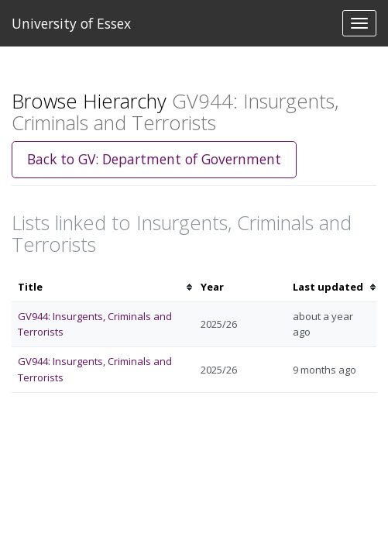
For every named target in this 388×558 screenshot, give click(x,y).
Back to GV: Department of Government (154, 159)
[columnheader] (103, 287)
